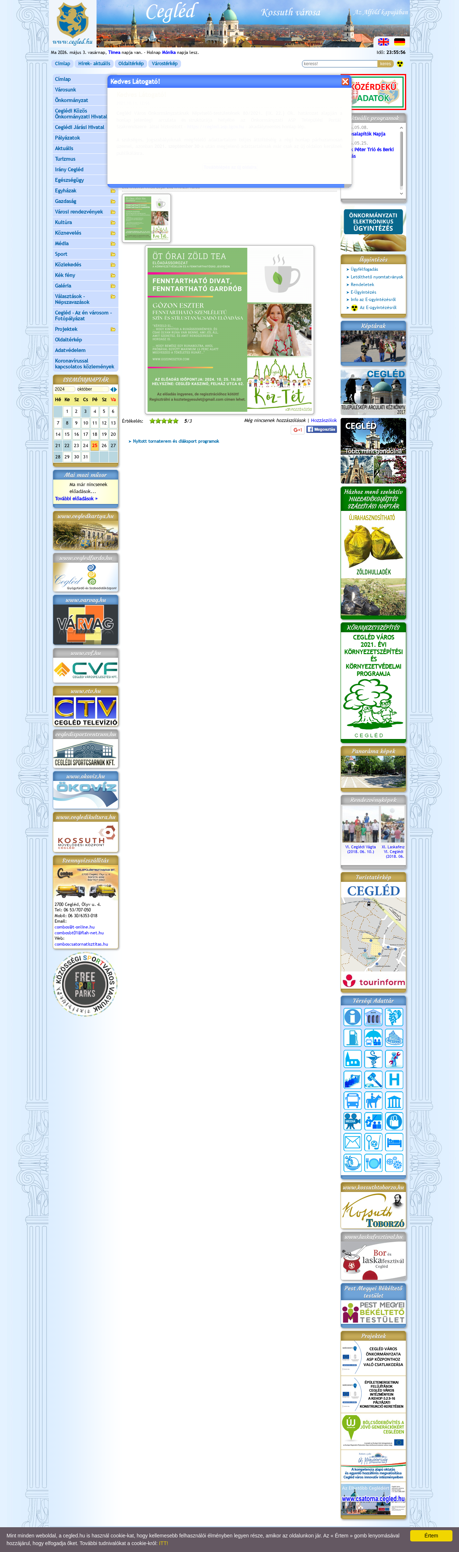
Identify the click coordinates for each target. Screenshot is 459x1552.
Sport (85, 254)
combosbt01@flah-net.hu (79, 932)
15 (67, 434)
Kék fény (85, 275)
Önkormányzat (85, 100)
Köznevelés (85, 233)
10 (85, 423)
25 (94, 445)
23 (76, 445)
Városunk (85, 90)
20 (113, 434)
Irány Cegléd (69, 169)
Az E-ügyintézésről (374, 308)
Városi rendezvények (85, 212)
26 (104, 445)
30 (76, 457)
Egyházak (85, 191)
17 (85, 434)
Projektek (85, 329)
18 (94, 434)
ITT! (163, 1543)
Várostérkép (164, 63)
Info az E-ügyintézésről (373, 299)
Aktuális (85, 148)
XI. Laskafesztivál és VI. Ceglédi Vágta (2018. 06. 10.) (399, 849)
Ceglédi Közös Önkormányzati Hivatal (85, 114)
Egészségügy (85, 180)
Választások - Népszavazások (85, 299)
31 (85, 457)
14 (57, 434)
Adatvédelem (70, 350)
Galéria (85, 286)
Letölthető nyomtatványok (377, 276)
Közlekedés (85, 265)
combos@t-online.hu (75, 927)
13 (113, 423)
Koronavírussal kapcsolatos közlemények (84, 364)
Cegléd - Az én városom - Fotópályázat (83, 315)
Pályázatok (67, 138)
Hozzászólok (324, 420)
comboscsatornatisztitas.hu (81, 944)
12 (104, 423)
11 (94, 423)
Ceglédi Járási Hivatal (79, 127)
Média (85, 244)
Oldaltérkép (131, 63)
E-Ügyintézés (363, 292)
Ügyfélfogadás (364, 269)
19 (104, 434)
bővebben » (134, 160)
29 (67, 457)
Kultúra (85, 222)
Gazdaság (85, 201)
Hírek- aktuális (94, 63)
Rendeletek (362, 284)
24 (85, 445)
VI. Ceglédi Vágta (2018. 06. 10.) (360, 847)
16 (76, 434)
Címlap (62, 63)
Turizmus (85, 159)
